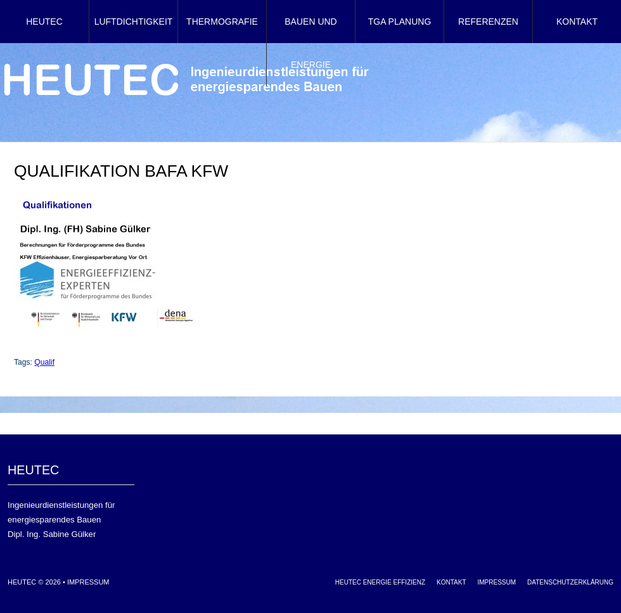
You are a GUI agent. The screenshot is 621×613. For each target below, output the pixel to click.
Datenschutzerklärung (570, 582)
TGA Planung (400, 21)
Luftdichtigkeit (133, 21)
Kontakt (577, 21)
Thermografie (222, 21)
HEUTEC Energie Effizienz (380, 582)
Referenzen (488, 21)
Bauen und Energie (310, 43)
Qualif (44, 362)
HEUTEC (44, 21)
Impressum (88, 582)
